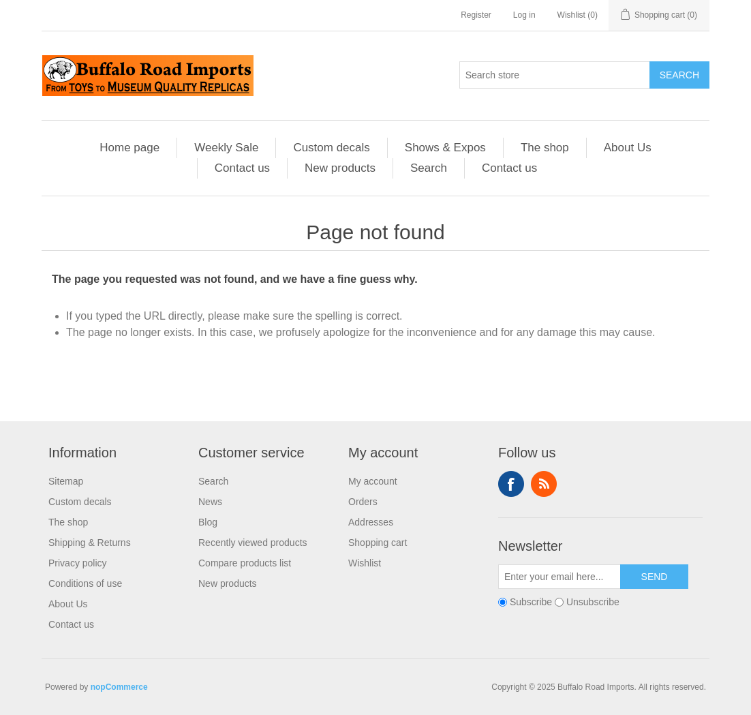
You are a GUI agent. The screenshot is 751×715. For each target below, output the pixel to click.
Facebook (511, 484)
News (210, 501)
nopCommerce (119, 687)
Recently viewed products (252, 542)
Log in (524, 15)
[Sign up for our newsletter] (559, 576)
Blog (207, 522)
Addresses (370, 522)
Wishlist (364, 563)
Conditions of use (85, 583)
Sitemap (65, 481)
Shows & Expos (445, 147)
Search (679, 75)
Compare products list (244, 563)
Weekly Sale (226, 147)
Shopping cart (377, 542)
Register (476, 15)
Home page (129, 147)
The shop (545, 147)
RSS (544, 484)
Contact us (242, 168)
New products (340, 168)
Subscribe (531, 601)
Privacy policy (77, 563)
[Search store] (554, 75)
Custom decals (331, 147)
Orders (363, 501)
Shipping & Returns (89, 542)
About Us (628, 147)
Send (654, 576)
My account (372, 481)
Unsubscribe (592, 601)
